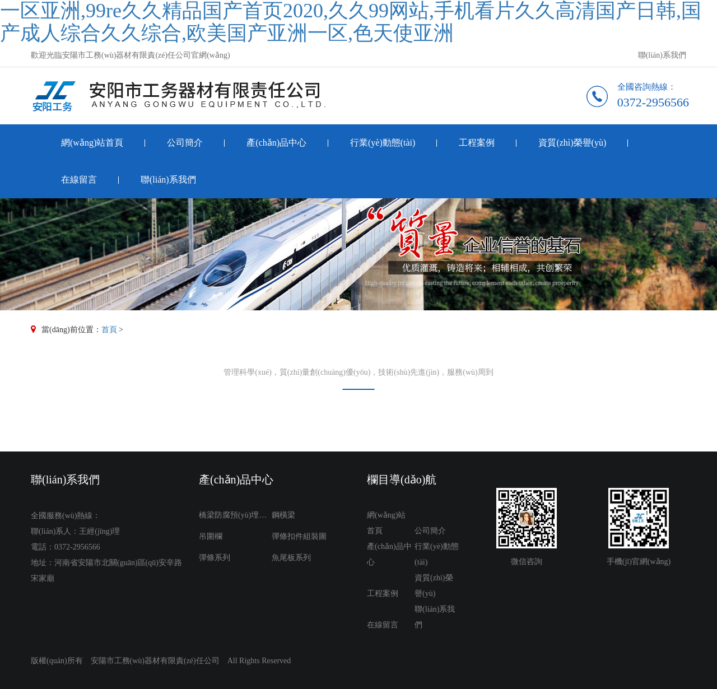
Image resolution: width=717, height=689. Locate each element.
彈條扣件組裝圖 (299, 536)
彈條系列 (214, 557)
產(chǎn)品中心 (276, 142)
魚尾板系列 (291, 557)
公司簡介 (185, 142)
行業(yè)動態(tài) (382, 142)
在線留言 (79, 179)
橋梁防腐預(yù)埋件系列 (235, 515)
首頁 (109, 329)
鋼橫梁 (283, 515)
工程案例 (477, 142)
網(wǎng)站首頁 (92, 142)
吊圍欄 (210, 536)
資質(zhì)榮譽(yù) (572, 142)
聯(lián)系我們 (662, 55)
